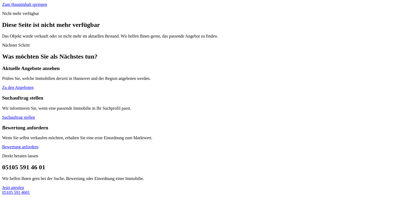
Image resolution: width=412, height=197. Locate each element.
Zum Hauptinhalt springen (24, 4)
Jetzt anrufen (13, 187)
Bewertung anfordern (20, 147)
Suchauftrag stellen (18, 117)
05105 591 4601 (16, 192)
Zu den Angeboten (18, 87)
